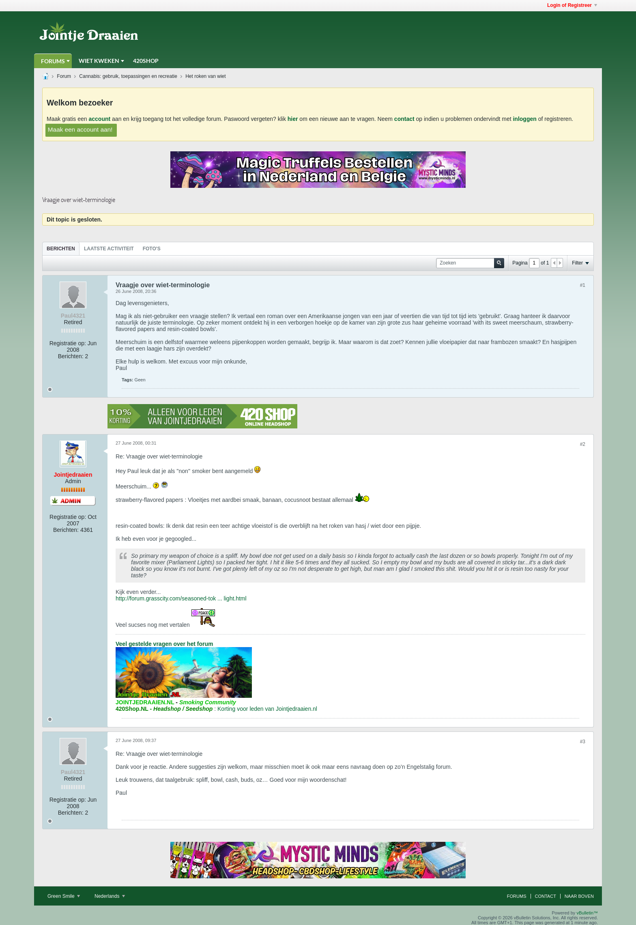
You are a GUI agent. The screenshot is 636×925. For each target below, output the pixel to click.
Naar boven (579, 896)
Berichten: (71, 356)
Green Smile (63, 896)
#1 (582, 285)
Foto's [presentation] (152, 249)
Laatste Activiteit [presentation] (109, 249)
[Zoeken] (470, 263)
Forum (64, 76)
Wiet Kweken (99, 60)
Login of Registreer (572, 5)
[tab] (61, 248)
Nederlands (110, 896)
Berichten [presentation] (61, 249)
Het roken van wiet (205, 76)
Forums (53, 61)
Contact (545, 896)
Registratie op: (67, 343)
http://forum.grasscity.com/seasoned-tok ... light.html (181, 598)
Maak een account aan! (80, 129)
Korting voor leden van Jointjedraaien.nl (267, 709)
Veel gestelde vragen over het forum (164, 644)
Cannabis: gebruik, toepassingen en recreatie (128, 76)
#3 (582, 741)
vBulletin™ (587, 912)
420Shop (146, 60)
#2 (582, 444)
